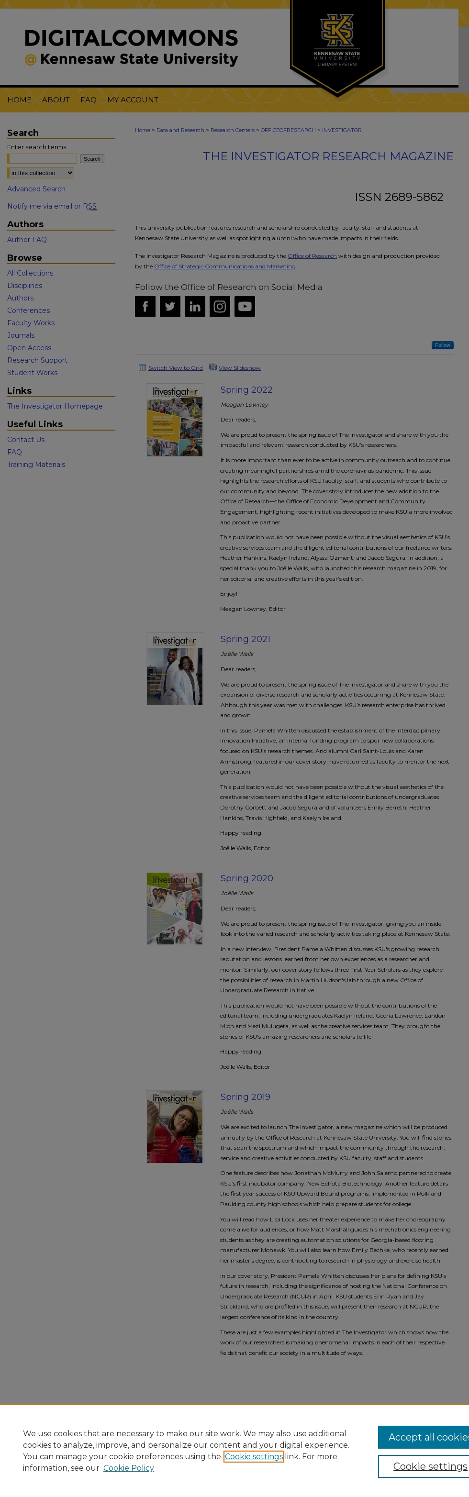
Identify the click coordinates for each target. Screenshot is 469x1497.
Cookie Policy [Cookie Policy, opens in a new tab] (128, 1468)
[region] (234, 1450)
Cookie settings (254, 1456)
